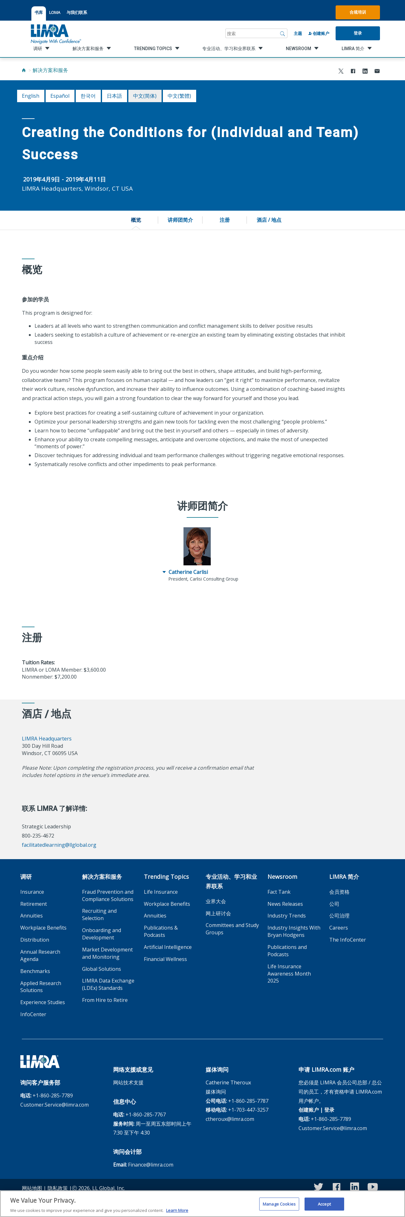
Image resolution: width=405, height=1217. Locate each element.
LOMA (54, 12)
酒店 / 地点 (269, 219)
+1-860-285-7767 (145, 1114)
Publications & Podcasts (161, 931)
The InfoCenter (347, 939)
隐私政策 (58, 1188)
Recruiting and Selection (99, 914)
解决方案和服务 (50, 70)
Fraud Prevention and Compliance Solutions (107, 895)
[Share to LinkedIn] (365, 72)
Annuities (31, 915)
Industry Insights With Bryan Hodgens (293, 931)
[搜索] (282, 33)
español (59, 95)
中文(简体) (145, 95)
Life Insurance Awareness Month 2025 (289, 973)
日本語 (114, 95)
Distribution (34, 939)
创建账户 (318, 33)
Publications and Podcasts (287, 951)
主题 (298, 33)
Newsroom (282, 876)
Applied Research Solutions (40, 987)
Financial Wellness (165, 959)
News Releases (285, 903)
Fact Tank (279, 891)
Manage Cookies (279, 1206)
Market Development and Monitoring (107, 953)
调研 (26, 876)
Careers (338, 927)
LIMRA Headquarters (47, 738)
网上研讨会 (218, 913)
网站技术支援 (128, 1082)
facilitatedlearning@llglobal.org (59, 844)
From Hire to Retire (105, 1000)
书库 (39, 12)
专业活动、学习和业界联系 (231, 881)
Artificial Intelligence (168, 947)
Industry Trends (286, 915)
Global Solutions (101, 968)
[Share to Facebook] (353, 72)
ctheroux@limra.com (230, 1118)
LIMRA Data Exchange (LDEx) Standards (108, 984)
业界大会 (216, 901)
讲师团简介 (180, 219)
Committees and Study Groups (232, 929)
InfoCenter (33, 1014)
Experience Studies (42, 1002)
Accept (324, 1206)
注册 (225, 219)
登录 (358, 33)
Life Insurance (161, 891)
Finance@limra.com (150, 1164)
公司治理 (339, 915)
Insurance (32, 891)
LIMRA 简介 (344, 876)
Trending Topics (166, 876)
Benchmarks (35, 971)
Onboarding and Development (101, 934)
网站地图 (32, 1188)
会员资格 (339, 891)
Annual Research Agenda (40, 955)
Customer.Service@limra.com (54, 1104)
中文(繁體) (179, 95)
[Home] (24, 70)
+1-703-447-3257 (248, 1109)
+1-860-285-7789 (53, 1095)
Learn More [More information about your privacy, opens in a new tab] (177, 1213)
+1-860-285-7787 (248, 1100)
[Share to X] (341, 72)
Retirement (33, 903)
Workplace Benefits (43, 927)
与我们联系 (77, 12)
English (30, 95)
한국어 (88, 95)
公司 (334, 903)
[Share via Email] (377, 72)
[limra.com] (55, 33)
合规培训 (358, 12)
